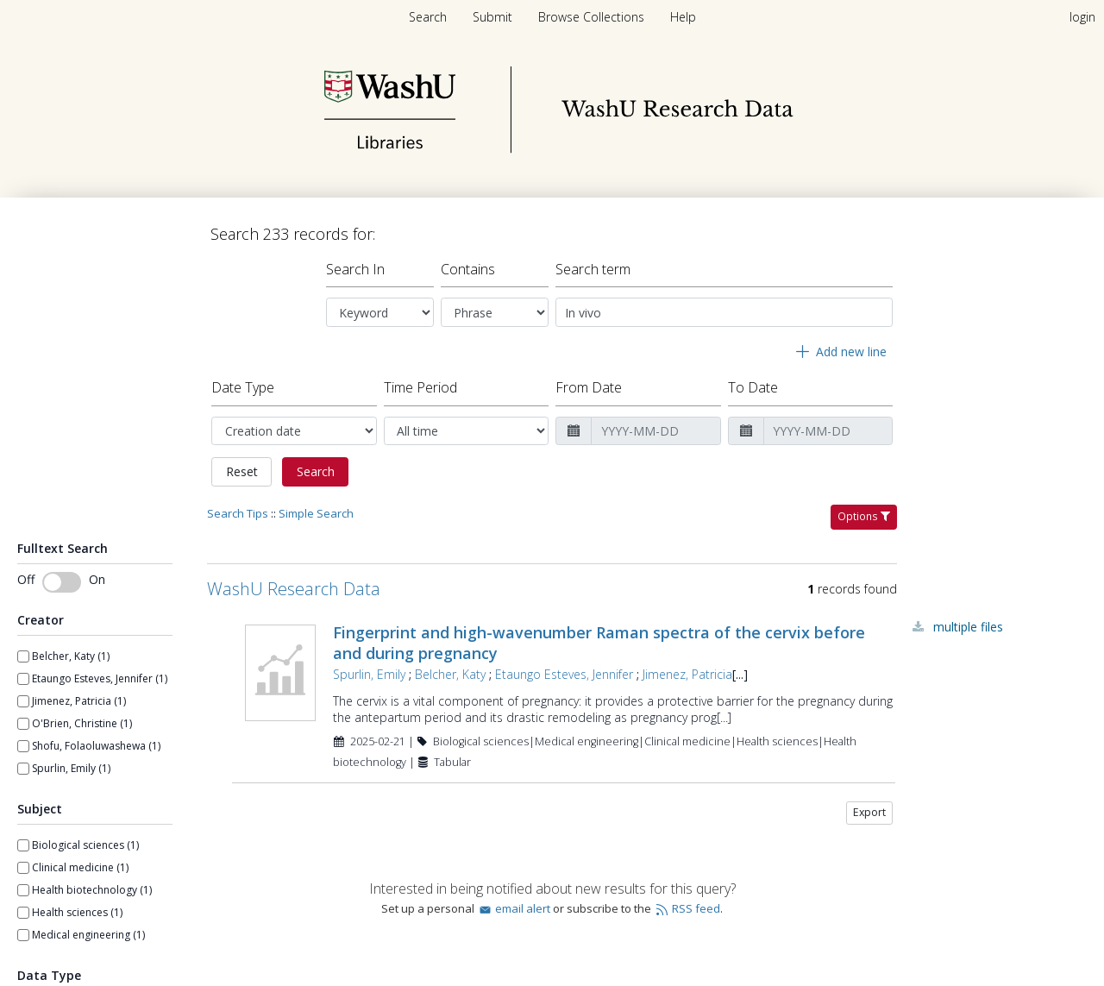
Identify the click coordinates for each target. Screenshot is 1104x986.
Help (683, 17)
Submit (494, 17)
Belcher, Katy (450, 674)
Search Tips (237, 513)
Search (316, 471)
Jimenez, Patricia (687, 674)
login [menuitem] (1082, 17)
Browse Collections (593, 17)
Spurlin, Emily (369, 674)
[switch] (61, 582)
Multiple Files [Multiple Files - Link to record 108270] (968, 627)
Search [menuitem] (428, 17)
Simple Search (316, 513)
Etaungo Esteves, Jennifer (564, 674)
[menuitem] (494, 17)
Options (863, 516)
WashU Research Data (293, 588)
